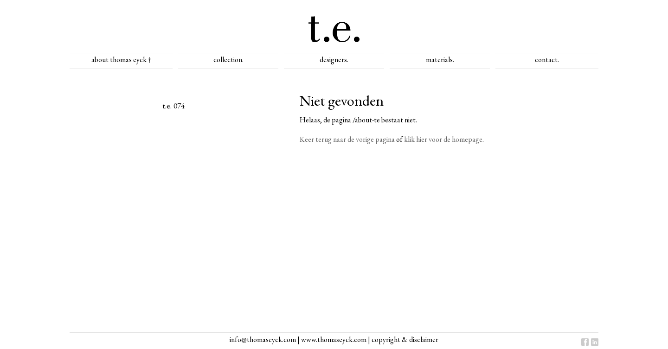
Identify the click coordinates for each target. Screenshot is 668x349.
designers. (334, 59)
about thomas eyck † (121, 59)
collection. (228, 59)
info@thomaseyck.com (263, 339)
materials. (440, 59)
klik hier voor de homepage (443, 139)
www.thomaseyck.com (333, 339)
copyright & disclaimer (405, 339)
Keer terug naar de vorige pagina (347, 139)
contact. (547, 59)
